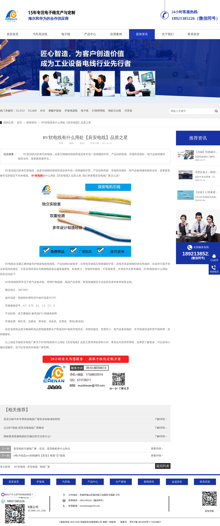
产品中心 (90, 34)
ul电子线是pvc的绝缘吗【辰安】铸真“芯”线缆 (39, 455)
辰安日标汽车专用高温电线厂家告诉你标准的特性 (32, 419)
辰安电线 (32, 466)
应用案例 (116, 34)
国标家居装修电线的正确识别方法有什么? (27, 436)
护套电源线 (71, 110)
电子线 (65, 34)
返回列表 (162, 466)
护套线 (40, 481)
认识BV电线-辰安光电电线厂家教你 (24, 427)
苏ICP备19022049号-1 (140, 522)
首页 (20, 122)
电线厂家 (45, 466)
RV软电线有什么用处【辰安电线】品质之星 (66, 122)
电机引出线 (114, 110)
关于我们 (168, 34)
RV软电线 (37, 175)
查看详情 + (157, 448)
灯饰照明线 (98, 110)
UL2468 (32, 110)
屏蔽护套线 (54, 110)
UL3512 (20, 110)
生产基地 (121, 481)
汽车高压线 (40, 34)
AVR (42, 110)
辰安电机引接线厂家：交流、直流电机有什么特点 (42, 448)
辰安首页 (14, 481)
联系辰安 (193, 34)
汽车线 (128, 110)
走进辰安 (177, 481)
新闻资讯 (142, 34)
